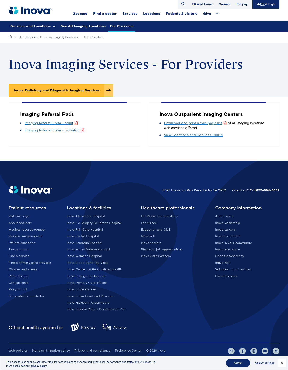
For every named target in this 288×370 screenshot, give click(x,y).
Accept (238, 363)
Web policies (18, 350)
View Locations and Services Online (193, 135)
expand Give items (217, 13)
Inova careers (151, 243)
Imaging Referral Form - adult (49, 123)
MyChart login (19, 216)
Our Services (28, 37)
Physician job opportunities (162, 249)
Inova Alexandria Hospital (86, 216)
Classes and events (23, 269)
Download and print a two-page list (193, 123)
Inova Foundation (228, 236)
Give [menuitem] (207, 13)
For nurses (149, 223)
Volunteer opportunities (233, 269)
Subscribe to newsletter (26, 296)
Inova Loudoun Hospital (84, 243)
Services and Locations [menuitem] (30, 26)
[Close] (282, 363)
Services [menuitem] (129, 13)
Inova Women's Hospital (84, 256)
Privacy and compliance (92, 350)
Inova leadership (227, 223)
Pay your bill (18, 289)
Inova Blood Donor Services (87, 263)
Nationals (83, 328)
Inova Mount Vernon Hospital (88, 249)
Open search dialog (183, 4)
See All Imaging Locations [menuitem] (83, 26)
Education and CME (156, 229)
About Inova (224, 216)
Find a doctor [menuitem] (105, 13)
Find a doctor (19, 249)
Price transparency (229, 256)
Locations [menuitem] (151, 13)
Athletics (114, 328)
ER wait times (202, 4)
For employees (226, 276)
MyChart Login (265, 4)
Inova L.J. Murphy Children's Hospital (94, 223)
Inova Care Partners (156, 256)
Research (148, 236)
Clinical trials (18, 283)
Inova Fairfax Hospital (83, 236)
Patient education (22, 243)
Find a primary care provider (30, 263)
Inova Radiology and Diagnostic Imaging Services (57, 90)
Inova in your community (233, 243)
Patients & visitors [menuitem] (181, 13)
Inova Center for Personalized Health (94, 269)
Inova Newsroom (227, 249)
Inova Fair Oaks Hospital (85, 229)
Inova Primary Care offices (87, 283)
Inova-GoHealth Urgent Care (88, 302)
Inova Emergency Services (86, 276)
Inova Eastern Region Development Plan (96, 309)
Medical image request (26, 236)
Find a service (19, 256)
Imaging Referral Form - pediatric (52, 130)
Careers (224, 4)
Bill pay (242, 4)
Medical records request (27, 229)
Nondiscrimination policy (51, 350)
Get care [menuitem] (80, 13)
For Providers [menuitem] (121, 26)
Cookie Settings (264, 363)
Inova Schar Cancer (81, 289)
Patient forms (19, 276)
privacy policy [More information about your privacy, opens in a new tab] (39, 366)
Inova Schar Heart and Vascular (90, 296)
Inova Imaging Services (61, 37)
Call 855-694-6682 (264, 190)
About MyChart (20, 223)
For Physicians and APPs (159, 216)
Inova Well (222, 263)
